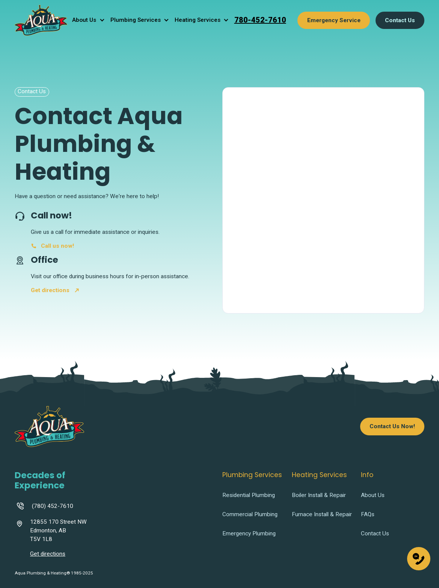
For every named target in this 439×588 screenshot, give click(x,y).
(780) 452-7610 (52, 506)
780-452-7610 (260, 19)
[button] (90, 20)
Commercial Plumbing (250, 514)
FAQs (367, 514)
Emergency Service (334, 20)
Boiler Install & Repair (319, 495)
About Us (373, 495)
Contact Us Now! (392, 426)
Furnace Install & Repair (322, 514)
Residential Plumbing (248, 495)
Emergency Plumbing (249, 533)
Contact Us (400, 20)
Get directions (47, 553)
